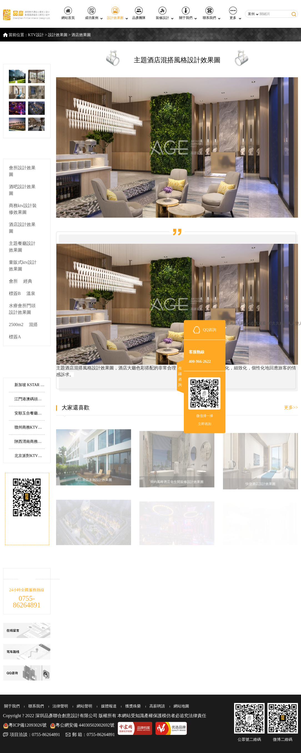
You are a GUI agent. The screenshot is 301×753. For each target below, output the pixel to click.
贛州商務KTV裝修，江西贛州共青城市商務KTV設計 (29, 427)
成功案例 (91, 13)
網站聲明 (82, 706)
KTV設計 (36, 35)
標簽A (15, 336)
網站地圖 (178, 706)
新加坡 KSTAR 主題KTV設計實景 (29, 385)
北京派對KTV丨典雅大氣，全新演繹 (29, 456)
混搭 (33, 324)
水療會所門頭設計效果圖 (22, 309)
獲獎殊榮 (130, 706)
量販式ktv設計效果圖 (23, 265)
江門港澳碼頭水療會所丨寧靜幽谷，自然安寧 (29, 399)
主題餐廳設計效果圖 (22, 246)
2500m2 (16, 324)
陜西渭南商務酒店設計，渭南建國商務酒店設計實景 (29, 441)
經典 (27, 281)
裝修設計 (162, 13)
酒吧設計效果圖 (22, 190)
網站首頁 (68, 13)
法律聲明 (58, 706)
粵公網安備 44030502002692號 (82, 725)
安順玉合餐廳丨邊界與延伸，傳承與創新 (29, 413)
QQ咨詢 (209, 329)
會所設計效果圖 (22, 171)
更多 (233, 13)
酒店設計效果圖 (22, 227)
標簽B (15, 293)
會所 (13, 281)
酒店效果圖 (81, 35)
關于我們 (185, 13)
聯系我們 (209, 13)
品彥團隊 (139, 13)
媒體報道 (106, 706)
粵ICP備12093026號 (25, 725)
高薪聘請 (154, 706)
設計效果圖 (115, 13)
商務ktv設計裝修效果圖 (23, 209)
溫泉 (30, 293)
